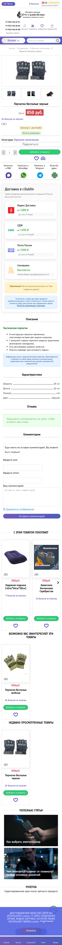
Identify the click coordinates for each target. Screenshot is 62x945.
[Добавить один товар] (15, 152)
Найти (57, 40)
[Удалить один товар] (3, 152)
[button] (36, 159)
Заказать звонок (12, 33)
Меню (8, 4)
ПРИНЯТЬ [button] (31, 930)
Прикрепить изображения (18, 509)
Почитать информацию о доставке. (31, 305)
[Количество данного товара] (9, 152)
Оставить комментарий (32, 516)
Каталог (13, 40)
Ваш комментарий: (13, 485)
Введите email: (11, 472)
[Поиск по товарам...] (43, 40)
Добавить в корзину (39, 152)
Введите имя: (10, 459)
